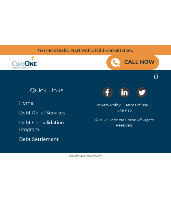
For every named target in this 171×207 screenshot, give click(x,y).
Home (26, 103)
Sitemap (124, 110)
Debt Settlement (39, 139)
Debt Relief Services (42, 113)
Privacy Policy (108, 105)
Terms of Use (136, 105)
